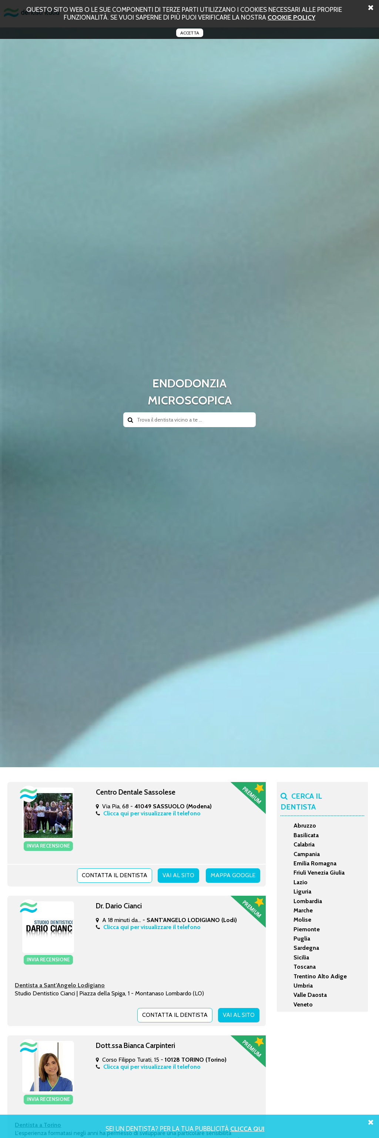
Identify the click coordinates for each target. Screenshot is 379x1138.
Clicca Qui (247, 1128)
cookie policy (291, 17)
